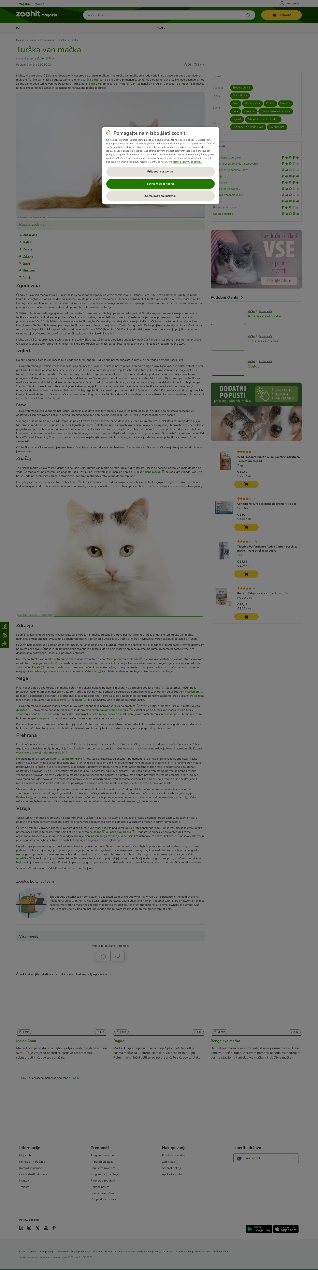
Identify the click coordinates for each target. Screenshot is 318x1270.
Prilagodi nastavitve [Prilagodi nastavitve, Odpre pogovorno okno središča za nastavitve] (160, 172)
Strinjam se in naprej (160, 184)
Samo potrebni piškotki (160, 196)
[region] (160, 165)
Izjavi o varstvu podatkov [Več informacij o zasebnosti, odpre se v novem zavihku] (187, 161)
